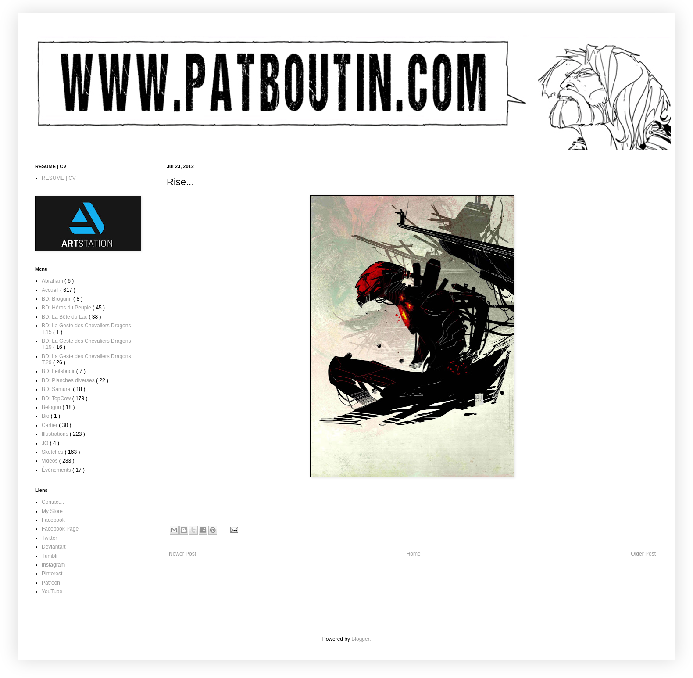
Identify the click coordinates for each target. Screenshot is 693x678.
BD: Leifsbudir (59, 371)
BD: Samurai (57, 389)
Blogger (360, 639)
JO (46, 443)
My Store (52, 511)
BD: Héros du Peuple (67, 308)
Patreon (51, 583)
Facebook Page (60, 529)
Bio (46, 416)
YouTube (52, 591)
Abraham (53, 281)
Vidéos (50, 461)
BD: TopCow (57, 398)
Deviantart (54, 547)
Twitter (49, 538)
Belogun (52, 407)
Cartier (50, 425)
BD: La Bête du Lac (65, 317)
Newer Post (182, 554)
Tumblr (50, 556)
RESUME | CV (59, 178)
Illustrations (56, 434)
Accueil (51, 290)
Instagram (53, 565)
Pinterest (52, 573)
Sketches (53, 452)
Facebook (53, 520)
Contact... (53, 502)
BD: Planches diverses (69, 380)
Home (414, 554)
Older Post (643, 554)
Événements (57, 470)
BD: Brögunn (57, 299)
